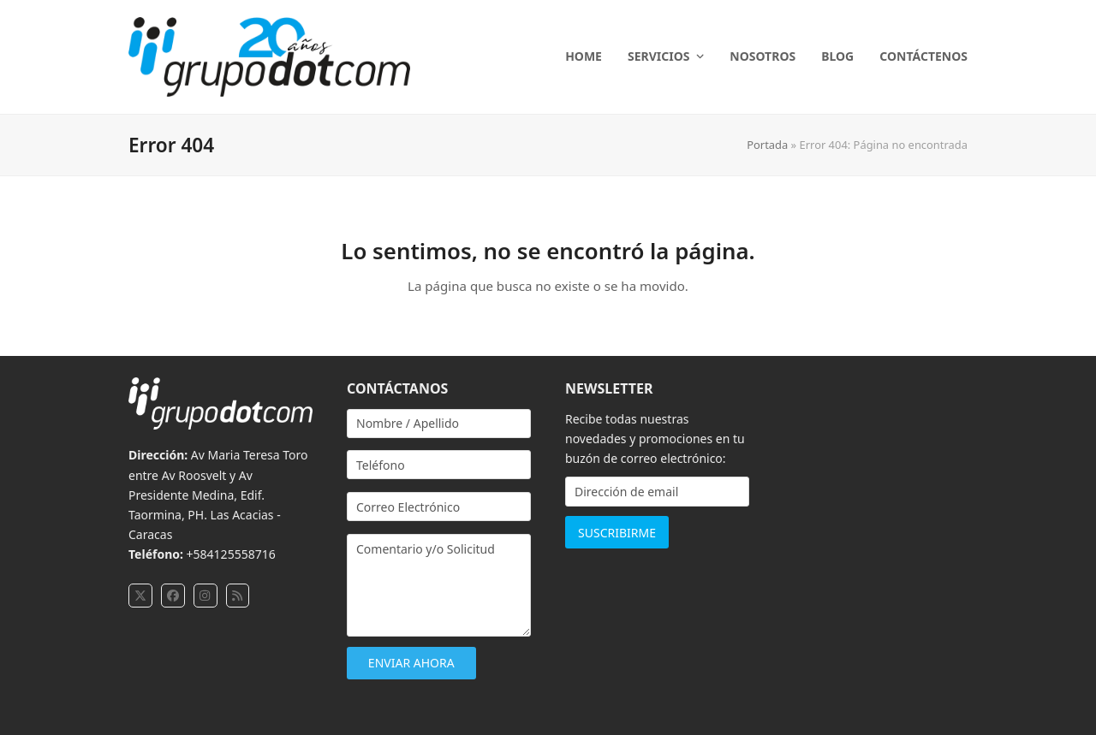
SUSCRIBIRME (617, 533)
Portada (767, 144)
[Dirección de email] (657, 492)
